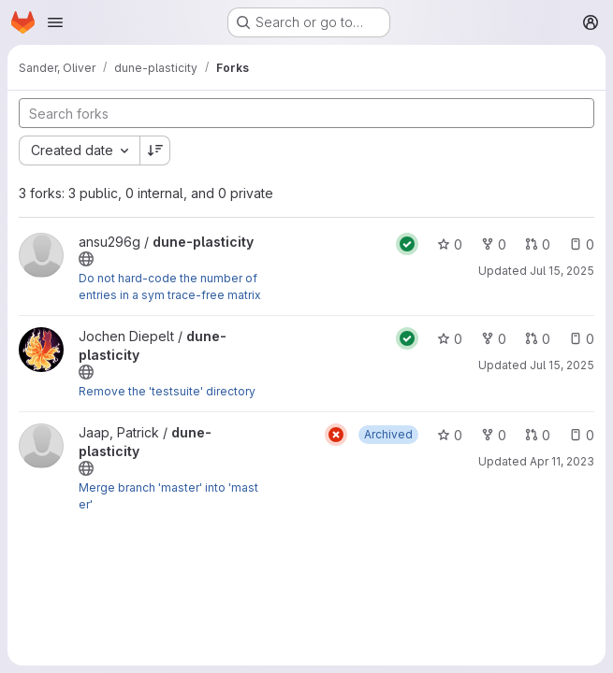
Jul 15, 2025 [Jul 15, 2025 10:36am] (562, 271)
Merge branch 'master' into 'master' (168, 495)
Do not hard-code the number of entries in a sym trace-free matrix (170, 286)
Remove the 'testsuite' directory (167, 391)
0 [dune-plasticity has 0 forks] (493, 244)
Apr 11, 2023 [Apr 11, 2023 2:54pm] (562, 461)
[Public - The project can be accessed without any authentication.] (86, 258)
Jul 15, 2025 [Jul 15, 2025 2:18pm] (562, 365)
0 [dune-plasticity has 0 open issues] (581, 244)
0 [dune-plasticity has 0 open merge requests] (537, 244)
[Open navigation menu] (55, 22)
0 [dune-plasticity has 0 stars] (449, 244)
